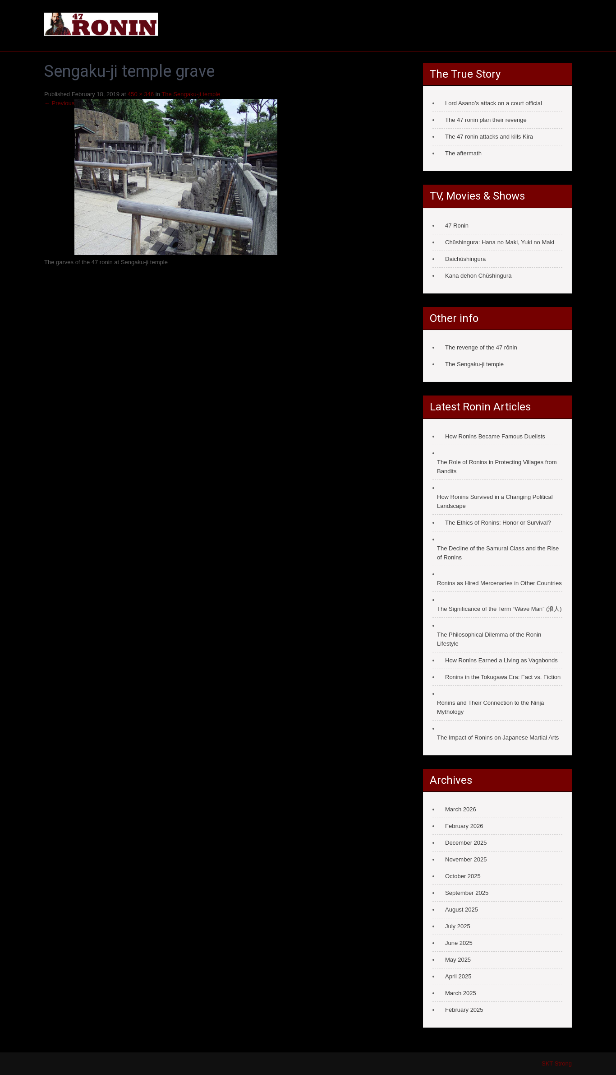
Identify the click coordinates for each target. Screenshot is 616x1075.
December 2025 (466, 842)
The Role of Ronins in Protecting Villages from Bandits (497, 467)
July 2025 (457, 926)
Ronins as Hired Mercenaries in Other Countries (499, 583)
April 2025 (458, 976)
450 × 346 (141, 94)
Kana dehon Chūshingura (478, 275)
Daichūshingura (465, 259)
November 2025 (466, 859)
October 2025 (463, 876)
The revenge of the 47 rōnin (481, 347)
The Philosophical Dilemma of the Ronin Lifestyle (489, 639)
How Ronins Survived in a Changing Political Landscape (495, 501)
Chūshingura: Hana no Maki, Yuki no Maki (499, 242)
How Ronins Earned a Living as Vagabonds (501, 660)
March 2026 (460, 809)
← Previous (59, 103)
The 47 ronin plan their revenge (486, 119)
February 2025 (464, 1009)
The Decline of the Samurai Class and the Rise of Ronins (498, 553)
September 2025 (466, 892)
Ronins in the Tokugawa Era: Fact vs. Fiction (503, 677)
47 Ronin (457, 225)
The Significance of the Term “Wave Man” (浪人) (499, 608)
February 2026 (464, 826)
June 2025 (459, 943)
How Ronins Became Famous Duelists (495, 436)
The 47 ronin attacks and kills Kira (489, 136)
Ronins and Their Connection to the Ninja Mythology (490, 707)
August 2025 (461, 909)
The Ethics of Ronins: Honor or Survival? (498, 522)
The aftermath (463, 153)
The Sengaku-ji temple (190, 94)
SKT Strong (557, 1063)
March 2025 (460, 993)
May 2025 (458, 959)
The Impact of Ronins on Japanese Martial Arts (498, 737)
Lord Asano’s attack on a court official (493, 103)
